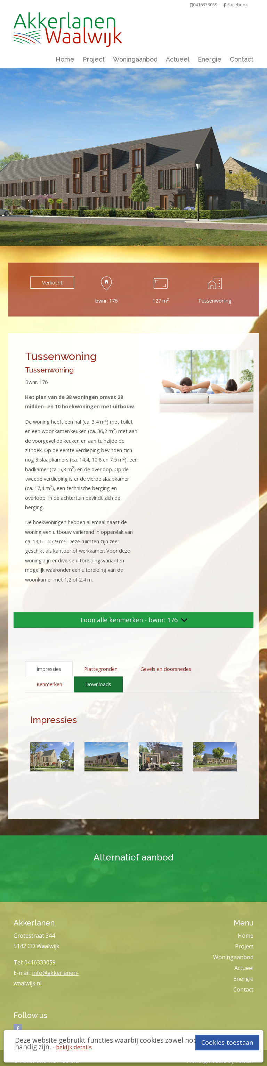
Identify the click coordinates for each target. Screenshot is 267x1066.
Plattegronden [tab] (101, 669)
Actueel (177, 59)
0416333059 (40, 962)
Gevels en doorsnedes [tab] (165, 669)
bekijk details (74, 1047)
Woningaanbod (135, 59)
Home (65, 59)
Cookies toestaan (227, 1042)
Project (94, 59)
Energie (209, 59)
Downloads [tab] (98, 684)
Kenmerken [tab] (49, 684)
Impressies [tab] (49, 669)
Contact (241, 59)
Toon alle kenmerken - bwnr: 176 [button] (133, 620)
